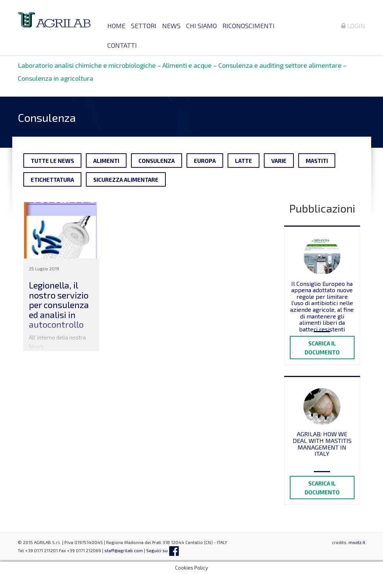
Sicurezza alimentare (125, 179)
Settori (144, 25)
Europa (205, 160)
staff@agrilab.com (123, 550)
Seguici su (162, 550)
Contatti (122, 45)
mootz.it (357, 542)
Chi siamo (201, 25)
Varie (278, 160)
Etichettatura (52, 179)
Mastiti (317, 160)
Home (116, 25)
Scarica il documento (322, 348)
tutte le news (52, 160)
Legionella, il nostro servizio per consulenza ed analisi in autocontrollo (59, 305)
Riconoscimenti (248, 25)
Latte (243, 160)
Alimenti (106, 160)
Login (353, 25)
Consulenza (156, 160)
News (171, 25)
